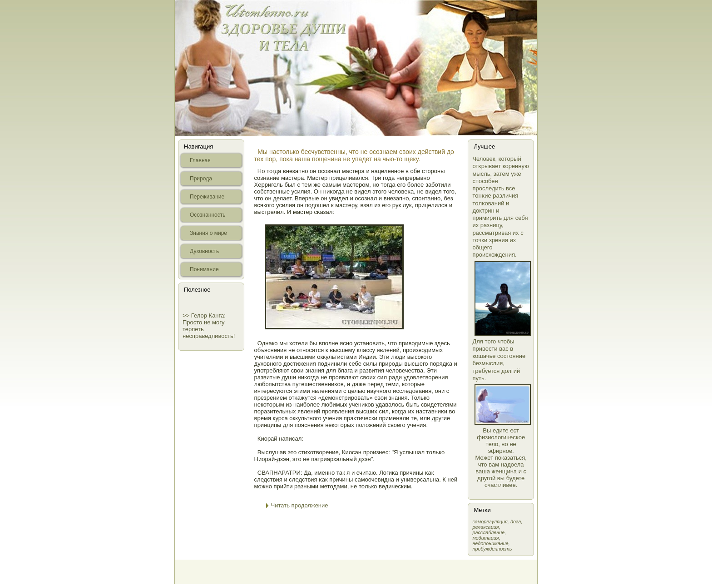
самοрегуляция (489, 521)
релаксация (485, 527)
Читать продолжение (299, 505)
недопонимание (490, 543)
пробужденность (492, 548)
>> (187, 315)
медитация (485, 538)
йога (515, 521)
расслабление (488, 532)
